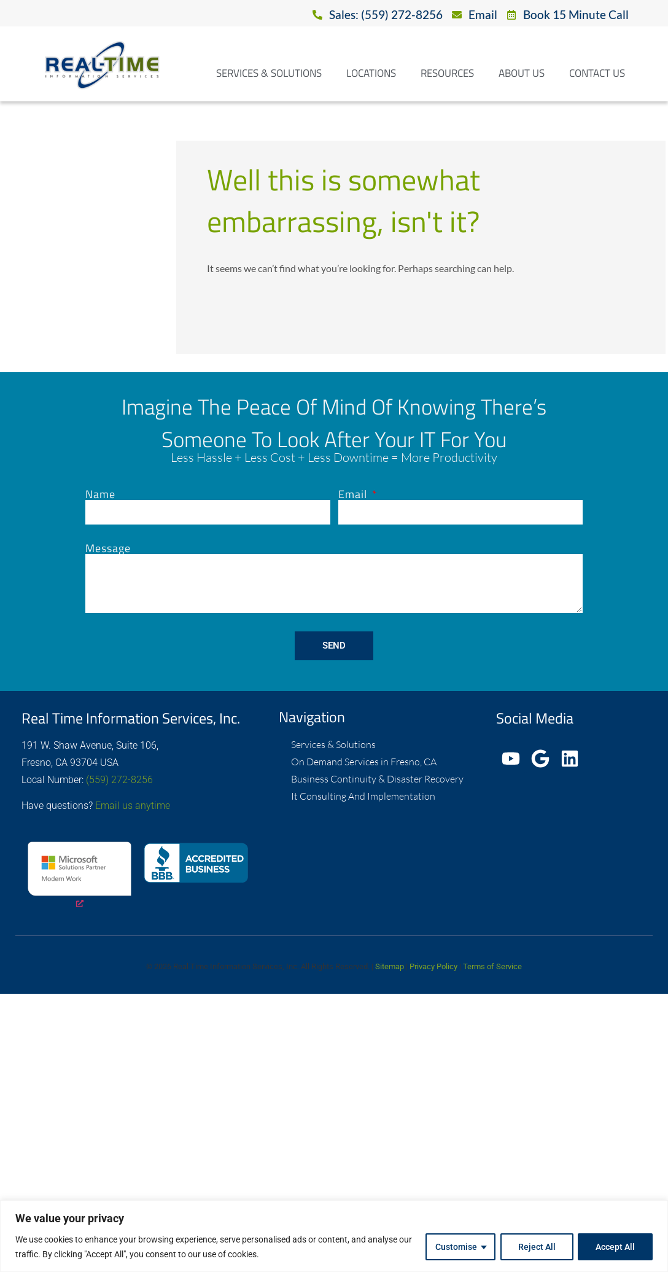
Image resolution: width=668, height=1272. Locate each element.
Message (108, 548)
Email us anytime (132, 805)
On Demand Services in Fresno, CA (364, 761)
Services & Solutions (269, 73)
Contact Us (597, 73)
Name (100, 494)
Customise (455, 1247)
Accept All (615, 1247)
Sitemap (389, 966)
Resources (447, 73)
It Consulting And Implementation (363, 796)
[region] (334, 1236)
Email (354, 494)
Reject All (536, 1247)
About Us (522, 73)
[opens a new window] (79, 876)
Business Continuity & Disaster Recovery (377, 779)
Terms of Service (492, 966)
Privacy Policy (433, 966)
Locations (371, 73)
